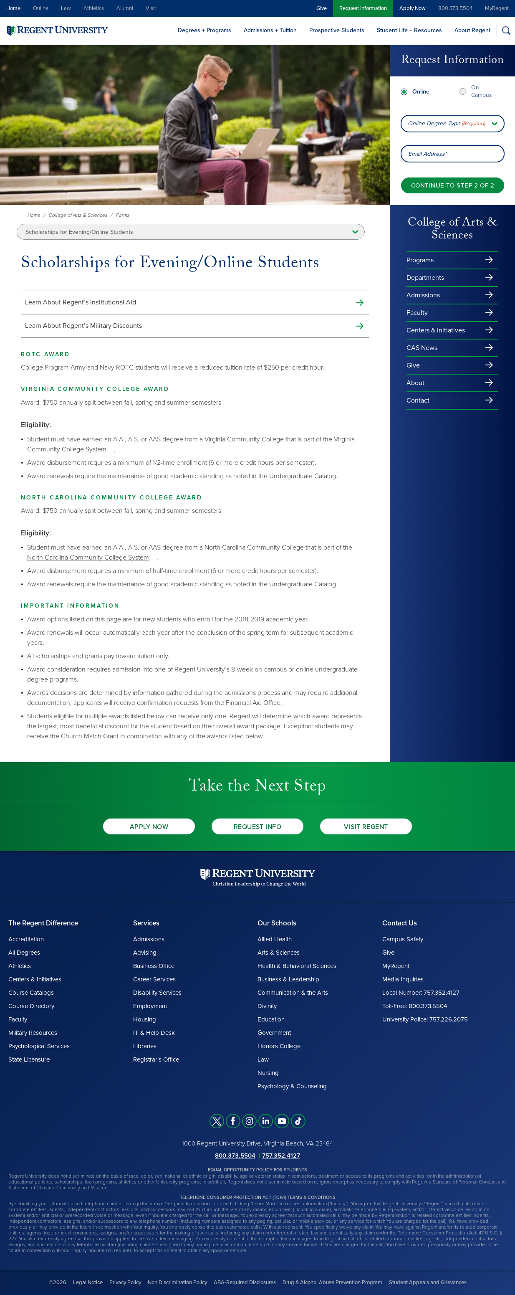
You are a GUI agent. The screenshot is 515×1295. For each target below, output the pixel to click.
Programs (420, 260)
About (415, 383)
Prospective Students (336, 30)
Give (321, 8)
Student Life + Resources (409, 30)
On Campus (481, 91)
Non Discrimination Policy (177, 1282)
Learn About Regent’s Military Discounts (83, 326)
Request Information (363, 8)
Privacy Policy (125, 1282)
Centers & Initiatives (435, 330)
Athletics (93, 8)
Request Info (258, 827)
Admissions (423, 295)
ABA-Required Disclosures (245, 1282)
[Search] (506, 30)
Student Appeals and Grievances (428, 1282)
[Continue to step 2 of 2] (452, 185)
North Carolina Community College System (88, 557)
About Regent (472, 30)
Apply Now (412, 8)
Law (66, 8)
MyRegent (497, 8)
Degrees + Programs (204, 30)
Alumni (124, 8)
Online (40, 8)
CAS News (421, 348)
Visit (151, 8)
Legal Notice (88, 1282)
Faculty (417, 313)
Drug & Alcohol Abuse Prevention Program (332, 1282)
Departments (425, 278)
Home (13, 8)
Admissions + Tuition (270, 30)
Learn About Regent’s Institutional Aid (80, 302)
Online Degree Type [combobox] (446, 123)
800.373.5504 (455, 8)
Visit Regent (366, 827)
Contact (417, 400)
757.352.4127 (281, 1155)
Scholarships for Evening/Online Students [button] (79, 232)
